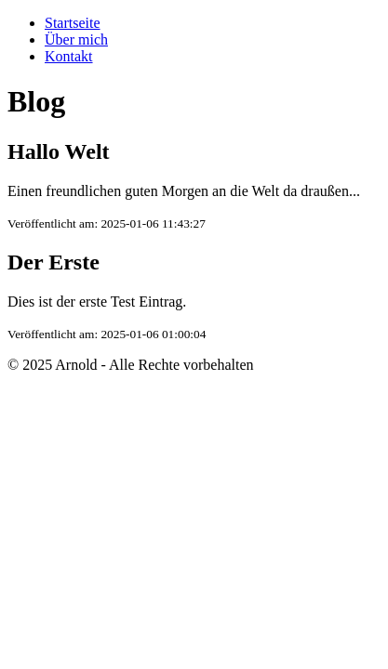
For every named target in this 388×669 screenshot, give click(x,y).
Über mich (76, 39)
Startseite (72, 23)
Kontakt (69, 56)
